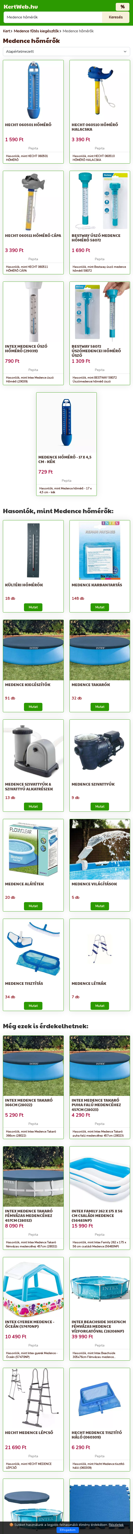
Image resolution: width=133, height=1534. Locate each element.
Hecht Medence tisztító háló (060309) (97, 1435)
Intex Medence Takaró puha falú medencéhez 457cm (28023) (96, 1104)
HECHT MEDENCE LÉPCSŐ (29, 1432)
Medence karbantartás (97, 585)
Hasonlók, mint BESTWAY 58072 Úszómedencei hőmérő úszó (95, 380)
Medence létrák (89, 983)
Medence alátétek (24, 884)
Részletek (116, 1524)
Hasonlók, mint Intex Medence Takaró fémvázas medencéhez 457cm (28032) (31, 1244)
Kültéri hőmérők (24, 585)
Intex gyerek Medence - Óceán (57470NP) (29, 1324)
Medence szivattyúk (93, 784)
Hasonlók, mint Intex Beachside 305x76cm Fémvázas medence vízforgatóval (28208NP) (94, 1357)
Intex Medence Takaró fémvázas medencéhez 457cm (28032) (29, 1215)
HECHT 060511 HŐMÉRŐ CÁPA (33, 235)
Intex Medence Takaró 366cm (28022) (29, 1102)
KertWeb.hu (21, 6)
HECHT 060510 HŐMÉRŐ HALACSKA (95, 127)
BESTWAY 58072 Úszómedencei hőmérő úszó (96, 350)
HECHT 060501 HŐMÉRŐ (28, 124)
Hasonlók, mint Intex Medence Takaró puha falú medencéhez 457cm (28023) (98, 1134)
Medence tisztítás (24, 983)
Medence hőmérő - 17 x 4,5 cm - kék (65, 459)
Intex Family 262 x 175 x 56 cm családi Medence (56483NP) (97, 1215)
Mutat (33, 607)
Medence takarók (91, 684)
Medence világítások (94, 884)
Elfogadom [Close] (67, 1530)
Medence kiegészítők (27, 684)
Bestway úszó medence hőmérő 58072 (96, 238)
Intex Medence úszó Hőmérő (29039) (26, 348)
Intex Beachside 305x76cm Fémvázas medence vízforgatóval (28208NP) (99, 1326)
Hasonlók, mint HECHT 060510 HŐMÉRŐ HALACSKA (94, 158)
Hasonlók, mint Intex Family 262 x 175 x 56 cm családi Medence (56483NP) (99, 1244)
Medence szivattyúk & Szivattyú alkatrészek (29, 786)
